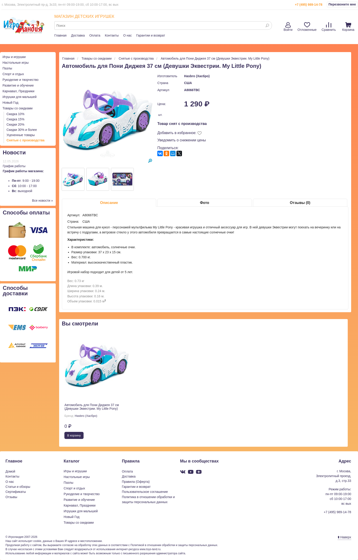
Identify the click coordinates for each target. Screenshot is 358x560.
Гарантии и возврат (150, 35)
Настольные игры (16, 62)
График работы (14, 166)
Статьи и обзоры (17, 487)
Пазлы (7, 68)
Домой (10, 471)
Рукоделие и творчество (20, 80)
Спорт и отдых (13, 74)
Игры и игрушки (14, 57)
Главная (60, 35)
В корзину (74, 435)
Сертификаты (15, 492)
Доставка (78, 35)
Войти (288, 27)
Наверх (344, 537)
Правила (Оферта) (136, 481)
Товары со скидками (18, 108)
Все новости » (42, 200)
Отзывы (11, 497)
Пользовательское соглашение (145, 492)
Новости (14, 152)
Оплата (94, 35)
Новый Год (10, 102)
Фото (204, 203)
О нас (127, 35)
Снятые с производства (26, 140)
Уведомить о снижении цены (181, 140)
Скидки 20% (15, 124)
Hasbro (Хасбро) (197, 76)
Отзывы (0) (300, 203)
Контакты (111, 35)
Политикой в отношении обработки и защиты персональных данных (173, 545)
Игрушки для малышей (20, 97)
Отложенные (306, 27)
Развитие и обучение (18, 85)
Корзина (348, 27)
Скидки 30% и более (22, 130)
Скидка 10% (15, 114)
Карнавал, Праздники (18, 91)
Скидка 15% (15, 119)
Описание (109, 203)
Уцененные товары (21, 135)
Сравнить (328, 27)
